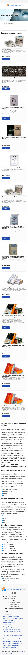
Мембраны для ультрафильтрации (12, 641)
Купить (5, 59)
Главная (3, 23)
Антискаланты (7, 614)
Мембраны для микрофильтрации (12, 643)
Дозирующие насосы (8, 620)
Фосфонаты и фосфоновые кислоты (13, 618)
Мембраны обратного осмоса (11, 616)
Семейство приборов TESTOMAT (12, 629)
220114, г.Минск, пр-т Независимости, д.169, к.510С (11, 597)
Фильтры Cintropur (8, 627)
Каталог (5, 29)
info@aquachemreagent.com (14, 608)
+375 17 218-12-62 (14, 606)
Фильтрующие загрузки (9, 647)
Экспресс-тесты (7, 624)
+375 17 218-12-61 (14, 604)
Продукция (10, 23)
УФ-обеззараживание (9, 622)
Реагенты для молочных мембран (12, 639)
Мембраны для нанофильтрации (12, 645)
